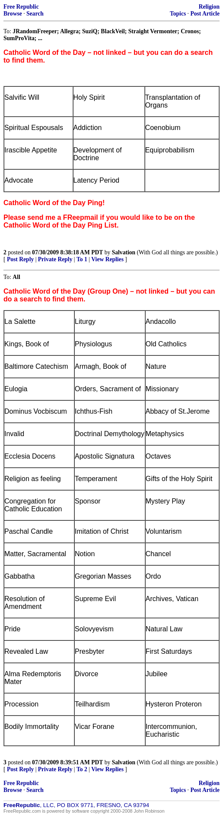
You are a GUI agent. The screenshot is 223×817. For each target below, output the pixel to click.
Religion (209, 6)
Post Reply (20, 259)
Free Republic (21, 6)
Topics (178, 13)
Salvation (123, 252)
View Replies (107, 259)
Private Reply (55, 259)
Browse (12, 13)
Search (35, 13)
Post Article (205, 13)
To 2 (81, 769)
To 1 (81, 259)
